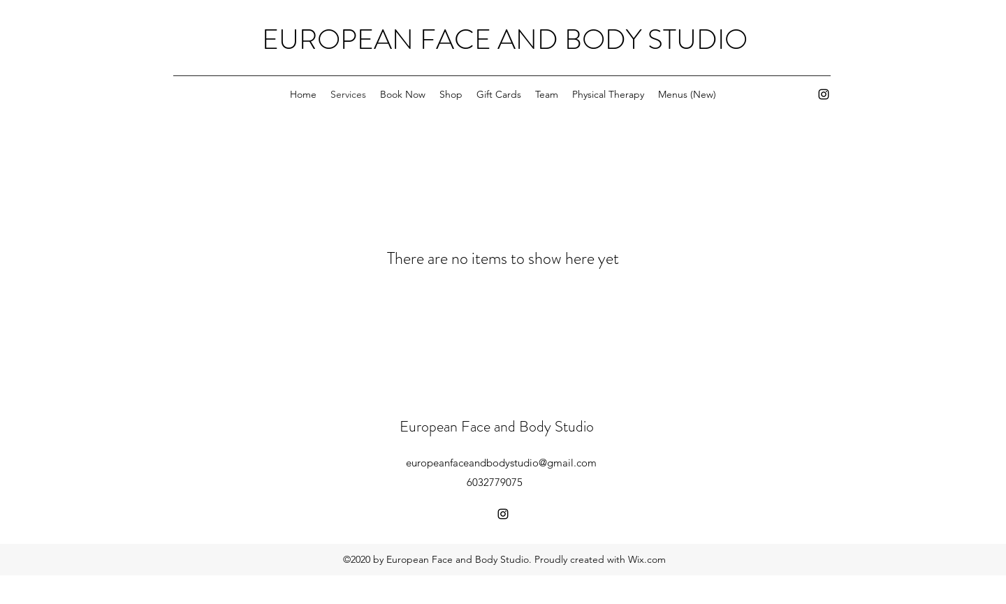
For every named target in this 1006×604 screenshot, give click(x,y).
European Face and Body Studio (497, 426)
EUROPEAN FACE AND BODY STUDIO (505, 39)
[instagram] (824, 94)
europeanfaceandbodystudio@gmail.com (501, 462)
